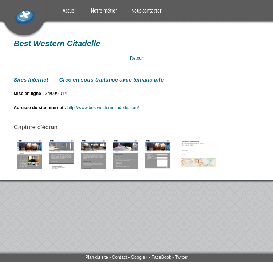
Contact (119, 257)
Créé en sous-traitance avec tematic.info (111, 79)
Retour (136, 58)
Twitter (181, 257)
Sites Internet (31, 79)
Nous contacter (146, 11)
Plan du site (96, 257)
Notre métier (104, 11)
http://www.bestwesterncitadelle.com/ (103, 107)
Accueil (69, 11)
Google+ (139, 257)
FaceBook (161, 257)
